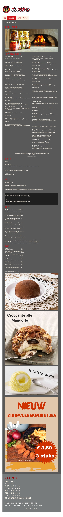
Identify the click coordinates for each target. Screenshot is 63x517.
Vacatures (25, 18)
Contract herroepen (8, 514)
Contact (19, 18)
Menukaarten (11, 18)
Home (5, 18)
